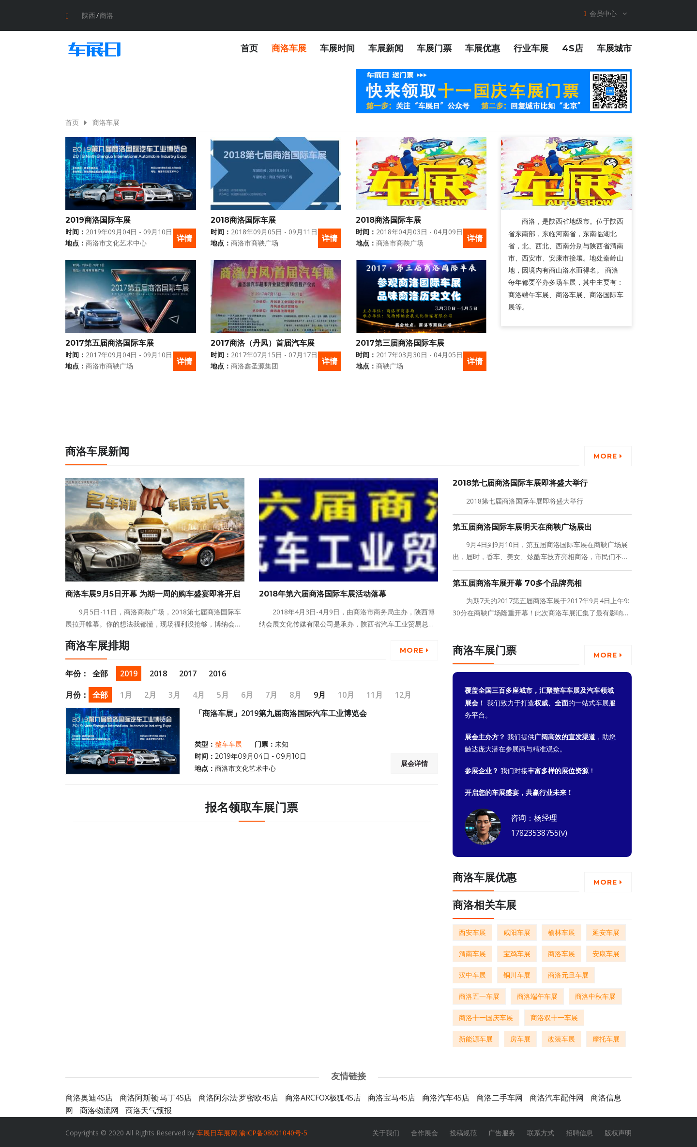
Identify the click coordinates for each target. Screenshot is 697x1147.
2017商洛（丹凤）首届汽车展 (263, 341)
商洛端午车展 (537, 994)
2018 (158, 672)
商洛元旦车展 (568, 973)
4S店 (572, 47)
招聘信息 (579, 1131)
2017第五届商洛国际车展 (109, 341)
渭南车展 (472, 952)
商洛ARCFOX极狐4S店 (323, 1096)
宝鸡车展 (516, 952)
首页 (249, 47)
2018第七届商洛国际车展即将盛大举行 (520, 481)
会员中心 (605, 13)
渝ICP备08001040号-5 (273, 1131)
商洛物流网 (99, 1108)
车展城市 (614, 47)
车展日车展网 (217, 1131)
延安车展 (606, 930)
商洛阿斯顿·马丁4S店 (156, 1096)
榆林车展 (561, 930)
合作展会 (424, 1131)
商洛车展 (289, 47)
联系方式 (540, 1131)
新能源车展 (476, 1037)
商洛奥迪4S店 (89, 1096)
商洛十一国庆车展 (486, 1016)
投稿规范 (463, 1131)
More (607, 454)
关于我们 (385, 1131)
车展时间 (337, 47)
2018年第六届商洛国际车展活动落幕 (322, 592)
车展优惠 (482, 47)
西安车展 (472, 930)
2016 (217, 672)
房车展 (520, 1037)
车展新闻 (385, 47)
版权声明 (618, 1131)
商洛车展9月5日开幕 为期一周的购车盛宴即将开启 (152, 592)
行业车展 (531, 47)
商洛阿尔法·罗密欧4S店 (238, 1096)
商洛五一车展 (479, 994)
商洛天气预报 (148, 1108)
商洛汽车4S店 (446, 1096)
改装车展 (561, 1037)
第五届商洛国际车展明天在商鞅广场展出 (522, 525)
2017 (188, 672)
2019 (128, 672)
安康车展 (606, 952)
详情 (184, 236)
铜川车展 (516, 973)
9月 (320, 693)
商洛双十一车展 (554, 1016)
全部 (100, 672)
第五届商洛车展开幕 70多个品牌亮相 (517, 581)
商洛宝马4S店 (391, 1096)
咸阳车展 (516, 930)
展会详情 (414, 761)
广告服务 (501, 1131)
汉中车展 (472, 973)
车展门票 (434, 47)
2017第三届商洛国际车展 (400, 341)
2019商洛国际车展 (98, 218)
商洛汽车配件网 (557, 1096)
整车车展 (228, 742)
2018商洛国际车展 (243, 218)
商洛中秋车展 (595, 994)
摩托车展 (606, 1037)
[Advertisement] (542, 418)
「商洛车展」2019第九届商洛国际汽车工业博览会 (281, 711)
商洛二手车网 (499, 1096)
